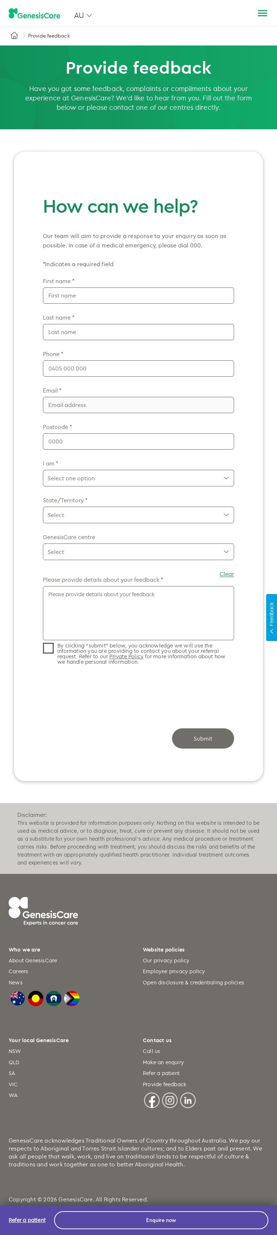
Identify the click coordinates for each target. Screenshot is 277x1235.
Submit (203, 738)
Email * (52, 390)
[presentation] (98, 689)
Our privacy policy (166, 960)
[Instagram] (170, 1099)
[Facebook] (152, 1099)
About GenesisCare (33, 960)
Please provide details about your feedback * (103, 579)
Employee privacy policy (174, 971)
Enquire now (161, 1220)
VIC (13, 1084)
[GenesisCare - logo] (34, 13)
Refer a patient (161, 1073)
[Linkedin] (188, 1099)
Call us (151, 1051)
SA (12, 1073)
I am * (50, 463)
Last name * (58, 317)
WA (13, 1095)
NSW (15, 1051)
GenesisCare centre (69, 537)
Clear (227, 574)
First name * (58, 281)
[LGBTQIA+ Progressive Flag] (72, 997)
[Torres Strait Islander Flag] (54, 997)
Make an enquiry (163, 1062)
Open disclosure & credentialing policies (193, 982)
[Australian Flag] (18, 997)
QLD (14, 1062)
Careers (18, 971)
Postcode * (57, 427)
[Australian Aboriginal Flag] (36, 997)
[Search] (245, 13)
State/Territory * (65, 500)
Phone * (53, 354)
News (16, 982)
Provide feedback (164, 1084)
